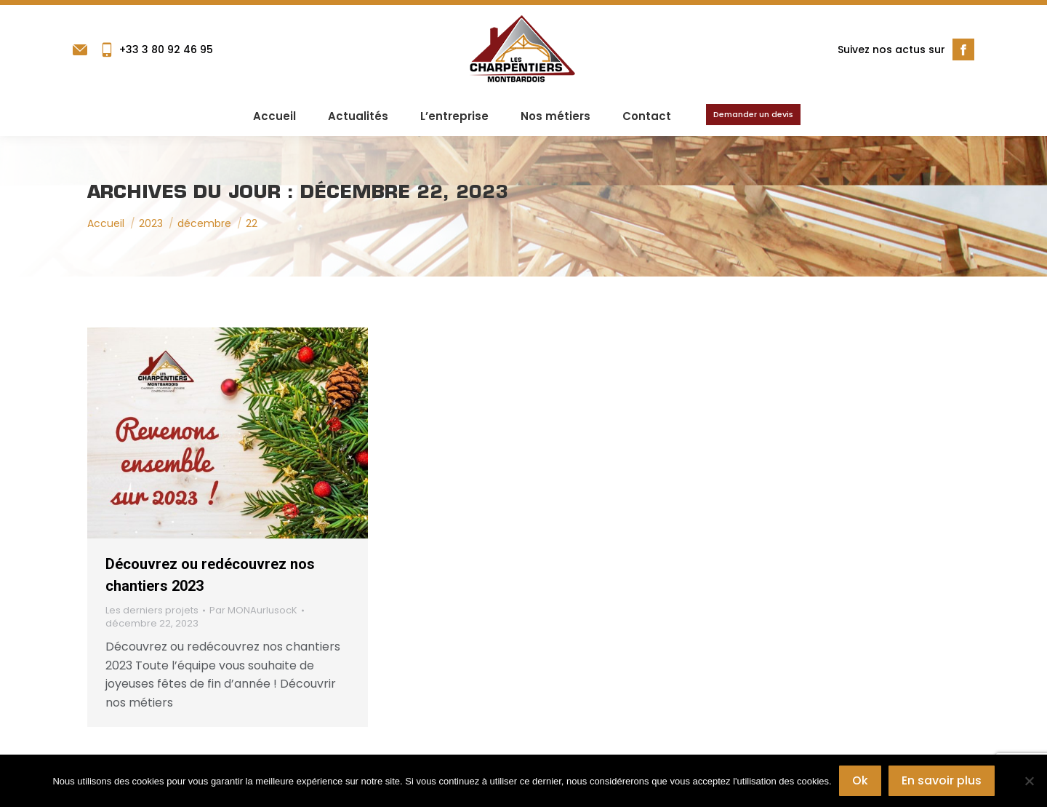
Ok (860, 780)
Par (253, 610)
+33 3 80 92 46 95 (156, 49)
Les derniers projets (151, 610)
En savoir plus (942, 780)
